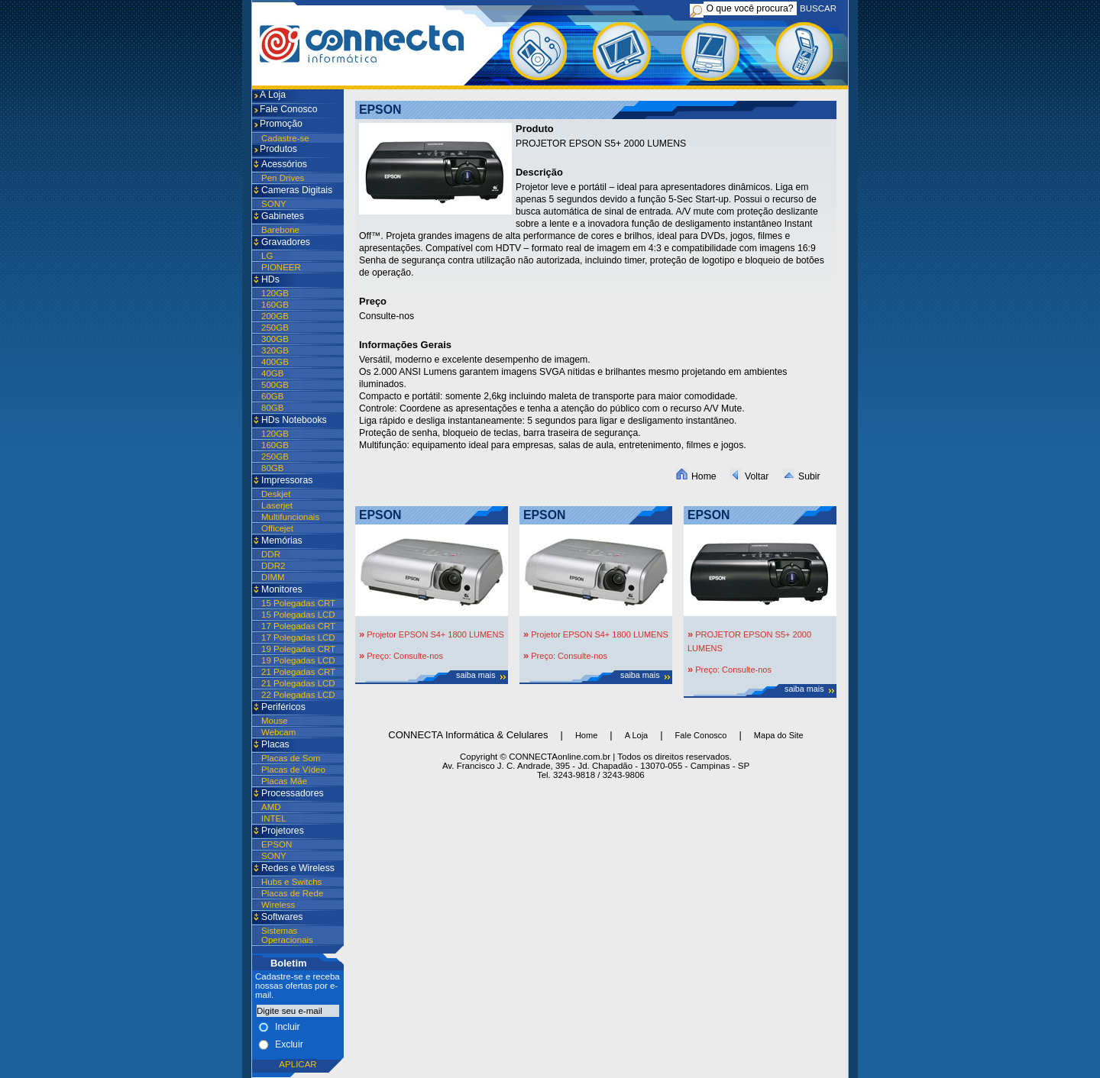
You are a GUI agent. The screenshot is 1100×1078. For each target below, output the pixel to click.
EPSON (276, 844)
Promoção (281, 123)
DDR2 (273, 565)
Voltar (749, 476)
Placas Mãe (284, 781)
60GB (272, 396)
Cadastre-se (285, 138)
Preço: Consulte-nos (403, 655)
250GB (275, 327)
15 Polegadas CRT (298, 603)
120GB (275, 293)
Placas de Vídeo (293, 769)
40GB (272, 373)
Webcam (278, 732)
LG (267, 255)
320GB (275, 350)
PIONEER (281, 267)
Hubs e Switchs (291, 881)
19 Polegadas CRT (298, 649)
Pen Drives (282, 177)
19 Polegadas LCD (298, 660)
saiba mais (476, 674)
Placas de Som (290, 758)
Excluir (289, 1044)
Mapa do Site (779, 735)
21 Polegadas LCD (298, 683)
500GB (275, 384)
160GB (275, 304)
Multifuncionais (290, 516)
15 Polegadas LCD (298, 614)
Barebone (280, 229)
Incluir (287, 1027)
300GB (275, 339)
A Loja (273, 94)
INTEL (273, 818)
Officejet (277, 528)
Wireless (278, 904)
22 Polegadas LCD (298, 694)
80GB (272, 407)
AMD (271, 807)
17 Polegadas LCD (298, 637)
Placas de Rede (292, 893)
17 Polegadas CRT (298, 626)
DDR (270, 554)
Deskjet (275, 494)
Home (696, 476)
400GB (275, 361)
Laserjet (277, 505)
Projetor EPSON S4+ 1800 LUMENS (434, 634)
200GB (275, 316)
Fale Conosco (289, 109)
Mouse (274, 720)
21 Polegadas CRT (298, 671)
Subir (801, 476)
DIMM (273, 577)
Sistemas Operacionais (287, 935)
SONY (273, 203)
